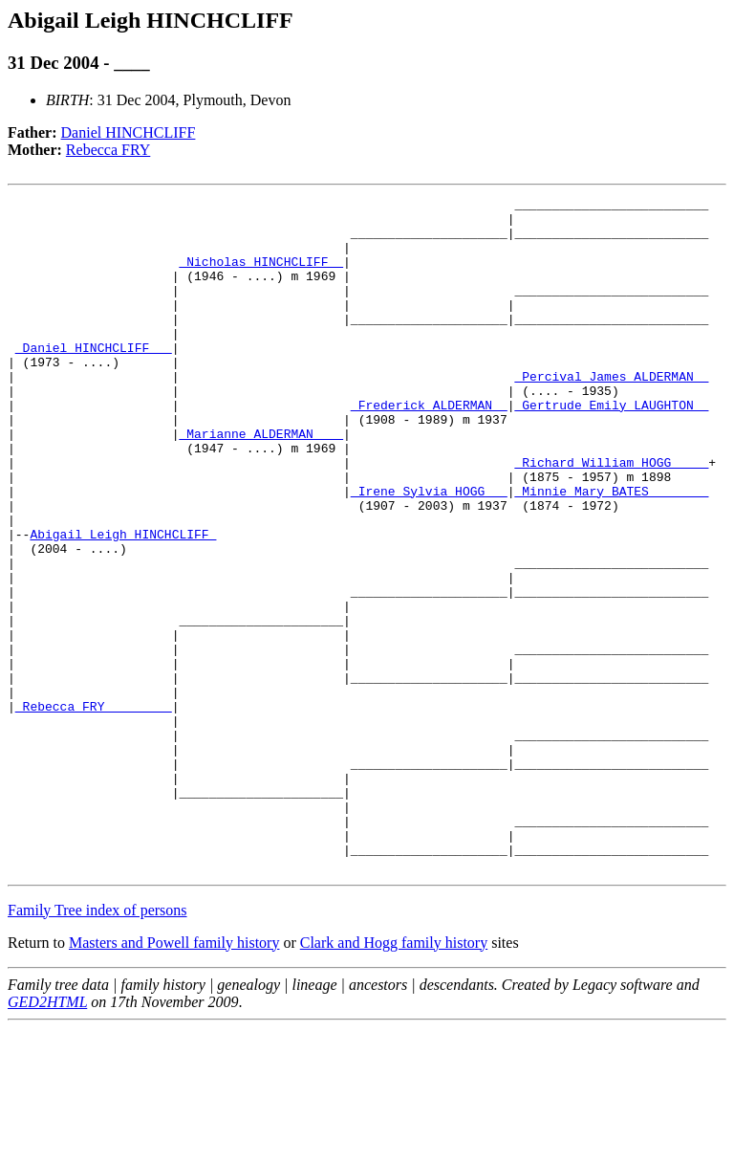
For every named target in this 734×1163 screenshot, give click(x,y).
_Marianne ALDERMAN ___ (261, 482)
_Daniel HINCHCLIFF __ (93, 378)
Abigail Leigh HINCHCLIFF (123, 602)
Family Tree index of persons (97, 1045)
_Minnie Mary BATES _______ (611, 551)
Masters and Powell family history (174, 1077)
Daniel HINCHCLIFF (128, 132)
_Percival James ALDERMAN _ (611, 413)
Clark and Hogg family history (393, 1077)
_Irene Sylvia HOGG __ (429, 551)
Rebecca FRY (108, 150)
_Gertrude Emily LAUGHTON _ (611, 447)
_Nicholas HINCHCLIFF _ (261, 275)
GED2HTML (47, 1137)
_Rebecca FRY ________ (93, 809)
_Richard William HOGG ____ (611, 516)
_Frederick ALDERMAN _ (429, 447)
